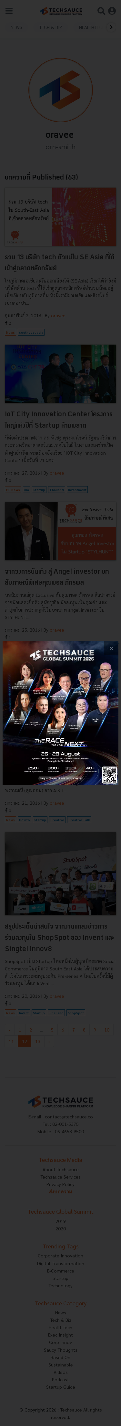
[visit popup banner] (60, 713)
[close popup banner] (111, 648)
